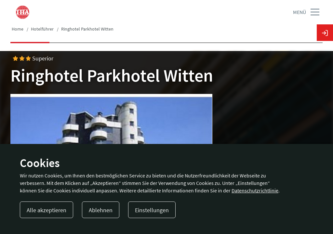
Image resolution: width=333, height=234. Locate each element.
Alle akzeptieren (46, 210)
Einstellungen (152, 210)
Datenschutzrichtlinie (255, 190)
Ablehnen (101, 210)
